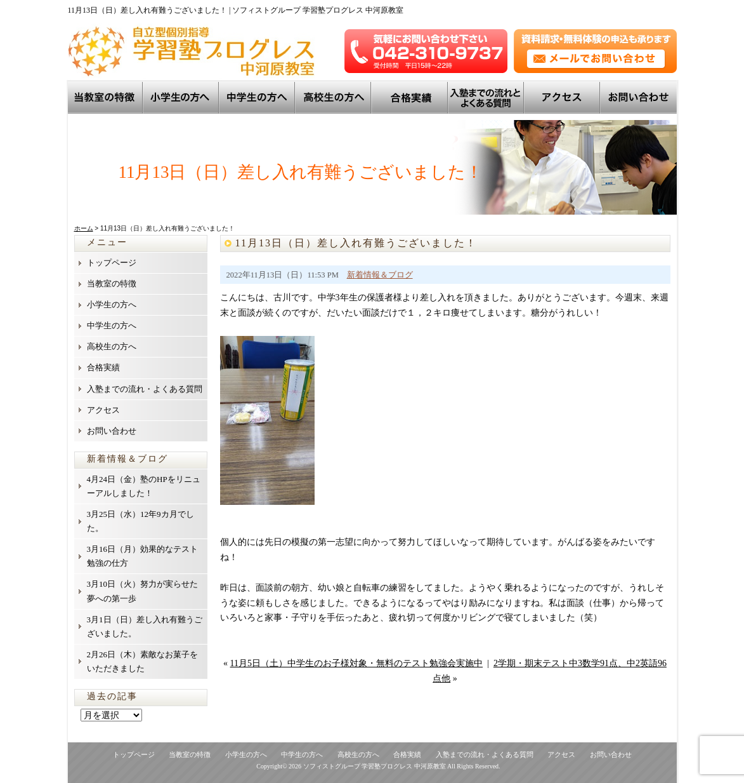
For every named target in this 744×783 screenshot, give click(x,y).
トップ (410, 97)
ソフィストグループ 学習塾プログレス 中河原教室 (374, 766)
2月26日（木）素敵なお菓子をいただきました (143, 661)
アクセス (563, 97)
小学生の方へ (182, 97)
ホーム (83, 228)
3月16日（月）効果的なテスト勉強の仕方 (143, 556)
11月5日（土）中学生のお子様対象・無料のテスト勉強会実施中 (356, 663)
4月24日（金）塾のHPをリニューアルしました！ (143, 486)
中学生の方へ (258, 97)
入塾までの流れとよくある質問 (487, 97)
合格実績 (103, 367)
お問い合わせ (639, 97)
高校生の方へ (334, 97)
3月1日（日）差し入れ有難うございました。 (144, 626)
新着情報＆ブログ (380, 275)
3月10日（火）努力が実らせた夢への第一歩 (143, 591)
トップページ (111, 262)
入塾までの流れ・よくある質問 (144, 389)
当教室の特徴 (106, 97)
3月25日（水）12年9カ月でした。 (140, 521)
